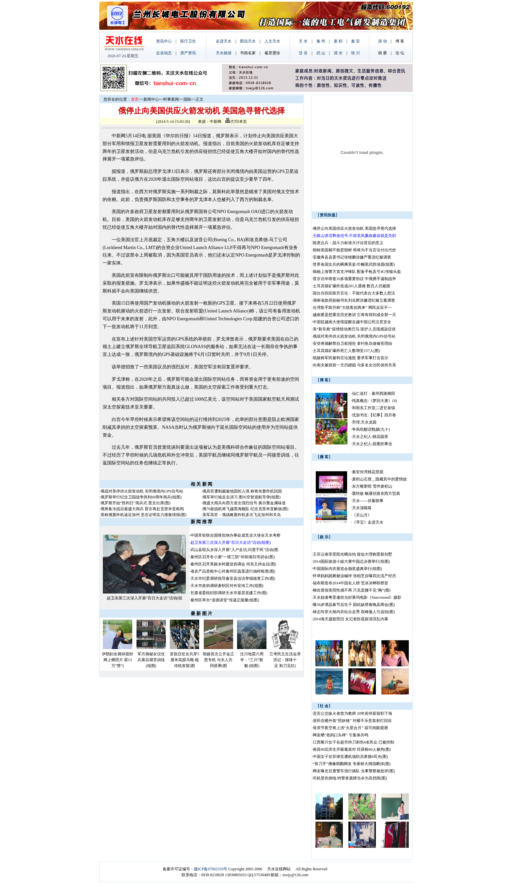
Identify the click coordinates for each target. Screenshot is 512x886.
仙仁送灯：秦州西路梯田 (373, 393)
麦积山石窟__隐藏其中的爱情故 (379, 479)
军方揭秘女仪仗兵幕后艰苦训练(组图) (151, 660)
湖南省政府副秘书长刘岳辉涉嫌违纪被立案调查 (354, 300)
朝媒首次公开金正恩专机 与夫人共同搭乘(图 (218, 660)
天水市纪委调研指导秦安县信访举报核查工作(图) (232, 578)
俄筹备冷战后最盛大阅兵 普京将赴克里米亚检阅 (142, 509)
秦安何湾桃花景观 (367, 472)
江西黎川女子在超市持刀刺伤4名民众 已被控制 (353, 742)
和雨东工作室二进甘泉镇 (373, 408)
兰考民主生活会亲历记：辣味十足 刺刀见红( (285, 660)
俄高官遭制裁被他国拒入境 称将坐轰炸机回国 (242, 491)
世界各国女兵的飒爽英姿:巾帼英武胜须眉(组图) (354, 264)
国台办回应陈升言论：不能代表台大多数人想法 (354, 293)
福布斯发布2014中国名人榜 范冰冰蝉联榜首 (350, 583)
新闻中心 (151, 99)
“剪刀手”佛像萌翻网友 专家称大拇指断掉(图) (352, 763)
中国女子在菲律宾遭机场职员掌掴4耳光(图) (350, 756)
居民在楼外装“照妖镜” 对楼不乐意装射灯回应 (352, 720)
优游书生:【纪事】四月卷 (374, 415)
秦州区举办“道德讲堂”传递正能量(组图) (224, 600)
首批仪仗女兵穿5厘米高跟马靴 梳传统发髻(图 (184, 660)
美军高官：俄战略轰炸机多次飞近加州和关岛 (241, 514)
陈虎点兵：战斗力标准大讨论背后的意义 (348, 243)
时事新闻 (171, 99)
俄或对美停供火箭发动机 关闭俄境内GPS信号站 (142, 491)
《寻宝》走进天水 (367, 522)
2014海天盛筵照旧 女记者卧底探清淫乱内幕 (350, 619)
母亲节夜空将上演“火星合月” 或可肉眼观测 (350, 728)
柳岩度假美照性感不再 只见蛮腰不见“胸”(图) (352, 590)
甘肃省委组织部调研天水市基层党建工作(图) (228, 593)
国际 (187, 99)
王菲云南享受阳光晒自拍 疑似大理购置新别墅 (352, 554)
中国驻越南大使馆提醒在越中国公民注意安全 (352, 322)
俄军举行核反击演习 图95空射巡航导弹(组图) (241, 497)
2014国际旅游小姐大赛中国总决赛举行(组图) (351, 561)
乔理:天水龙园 (364, 422)
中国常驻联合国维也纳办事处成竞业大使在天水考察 (235, 535)
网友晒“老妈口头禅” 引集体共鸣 (340, 735)
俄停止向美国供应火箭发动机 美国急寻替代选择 (354, 228)
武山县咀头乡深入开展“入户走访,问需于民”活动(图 (234, 549)
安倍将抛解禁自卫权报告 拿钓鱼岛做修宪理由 (352, 343)
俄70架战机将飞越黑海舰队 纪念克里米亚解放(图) (245, 509)
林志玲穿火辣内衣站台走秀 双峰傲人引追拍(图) (354, 612)
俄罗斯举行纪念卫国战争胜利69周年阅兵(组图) (141, 497)
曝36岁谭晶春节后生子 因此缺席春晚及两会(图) (354, 604)
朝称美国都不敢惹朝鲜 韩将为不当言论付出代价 (354, 250)
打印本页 (236, 121)
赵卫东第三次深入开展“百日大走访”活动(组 (144, 598)
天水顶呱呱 (362, 508)
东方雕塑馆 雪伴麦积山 (372, 486)
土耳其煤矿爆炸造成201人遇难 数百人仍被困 (351, 286)
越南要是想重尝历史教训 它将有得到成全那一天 (354, 314)
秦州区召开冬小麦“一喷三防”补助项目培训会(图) (232, 557)
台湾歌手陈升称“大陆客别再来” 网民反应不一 (352, 307)
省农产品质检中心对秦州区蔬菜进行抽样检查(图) (232, 571)
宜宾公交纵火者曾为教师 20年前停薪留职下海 (352, 713)
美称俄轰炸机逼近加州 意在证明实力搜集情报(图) (143, 514)
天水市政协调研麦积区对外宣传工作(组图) (227, 585)
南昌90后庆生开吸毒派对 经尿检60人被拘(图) (352, 749)
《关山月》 (362, 515)
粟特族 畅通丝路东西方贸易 (376, 493)
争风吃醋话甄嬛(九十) (371, 429)
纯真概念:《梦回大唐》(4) (374, 400)
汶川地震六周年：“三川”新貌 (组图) (252, 660)
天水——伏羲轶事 (367, 500)
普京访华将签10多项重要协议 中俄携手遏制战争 (354, 278)
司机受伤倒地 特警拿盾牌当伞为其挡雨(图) (350, 778)
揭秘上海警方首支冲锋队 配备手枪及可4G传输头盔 (357, 271)
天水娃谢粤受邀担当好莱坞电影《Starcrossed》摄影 (357, 597)
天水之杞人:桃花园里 (370, 436)
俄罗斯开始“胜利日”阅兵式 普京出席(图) (135, 503)
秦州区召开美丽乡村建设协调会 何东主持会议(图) (233, 564)
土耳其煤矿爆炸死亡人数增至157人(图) (346, 350)
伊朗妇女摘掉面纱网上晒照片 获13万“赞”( (117, 660)
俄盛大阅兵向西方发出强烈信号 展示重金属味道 (244, 503)
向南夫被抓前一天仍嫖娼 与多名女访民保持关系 (354, 365)
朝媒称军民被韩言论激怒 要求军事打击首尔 (350, 358)
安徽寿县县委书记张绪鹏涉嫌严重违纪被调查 (352, 257)
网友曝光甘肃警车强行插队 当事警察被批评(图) (354, 771)
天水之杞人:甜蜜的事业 (372, 444)
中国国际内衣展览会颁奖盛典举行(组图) (347, 568)
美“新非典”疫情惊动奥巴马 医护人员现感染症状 (354, 329)
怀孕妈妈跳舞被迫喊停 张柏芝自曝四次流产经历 (354, 576)
